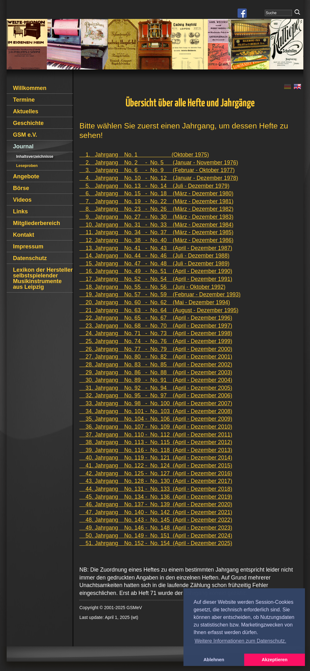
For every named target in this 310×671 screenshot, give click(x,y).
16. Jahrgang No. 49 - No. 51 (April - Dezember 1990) (155, 271)
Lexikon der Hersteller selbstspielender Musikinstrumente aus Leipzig (43, 278)
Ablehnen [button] (213, 659)
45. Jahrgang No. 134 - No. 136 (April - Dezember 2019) (155, 497)
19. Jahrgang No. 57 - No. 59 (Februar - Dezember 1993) (159, 294)
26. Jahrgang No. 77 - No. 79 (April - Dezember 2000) (155, 349)
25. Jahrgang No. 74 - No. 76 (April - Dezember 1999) (155, 341)
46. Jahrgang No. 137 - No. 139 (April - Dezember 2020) (155, 504)
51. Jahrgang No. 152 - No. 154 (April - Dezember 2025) (155, 543)
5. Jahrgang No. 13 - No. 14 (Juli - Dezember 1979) (154, 186)
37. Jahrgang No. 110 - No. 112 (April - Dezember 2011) (155, 434)
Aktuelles (25, 111)
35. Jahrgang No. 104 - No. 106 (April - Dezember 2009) (155, 419)
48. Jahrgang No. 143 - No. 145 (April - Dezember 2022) (155, 520)
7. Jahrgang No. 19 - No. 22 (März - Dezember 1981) (156, 201)
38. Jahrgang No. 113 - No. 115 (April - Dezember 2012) (155, 442)
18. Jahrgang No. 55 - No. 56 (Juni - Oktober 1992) (152, 287)
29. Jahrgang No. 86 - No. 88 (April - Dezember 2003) (155, 372)
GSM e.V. (25, 135)
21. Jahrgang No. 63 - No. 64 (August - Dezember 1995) (159, 310)
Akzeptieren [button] (275, 659)
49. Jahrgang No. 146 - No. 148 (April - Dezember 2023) (155, 528)
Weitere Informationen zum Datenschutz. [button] (240, 641)
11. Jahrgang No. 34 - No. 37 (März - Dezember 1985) (156, 232)
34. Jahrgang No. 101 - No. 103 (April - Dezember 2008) (155, 411)
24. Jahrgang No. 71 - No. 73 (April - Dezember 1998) (155, 333)
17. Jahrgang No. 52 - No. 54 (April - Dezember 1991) (155, 279)
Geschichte (28, 123)
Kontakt (23, 235)
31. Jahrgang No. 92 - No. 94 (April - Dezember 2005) (155, 388)
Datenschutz (30, 258)
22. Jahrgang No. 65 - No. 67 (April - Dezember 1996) (155, 318)
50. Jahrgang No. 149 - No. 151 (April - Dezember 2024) (155, 535)
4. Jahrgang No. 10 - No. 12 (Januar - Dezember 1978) (158, 178)
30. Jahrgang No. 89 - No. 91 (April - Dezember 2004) (155, 380)
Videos (22, 200)
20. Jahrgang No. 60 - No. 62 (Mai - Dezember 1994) (154, 302)
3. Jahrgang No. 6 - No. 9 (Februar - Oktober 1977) (157, 170)
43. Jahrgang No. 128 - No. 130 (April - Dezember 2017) (155, 481)
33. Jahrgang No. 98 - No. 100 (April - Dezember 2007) (155, 403)
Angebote (26, 176)
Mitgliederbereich (36, 223)
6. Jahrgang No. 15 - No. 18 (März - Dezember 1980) (156, 193)
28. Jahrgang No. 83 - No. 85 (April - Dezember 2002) (155, 364)
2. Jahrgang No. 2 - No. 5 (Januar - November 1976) (158, 162)
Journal (23, 146)
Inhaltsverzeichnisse (34, 156)
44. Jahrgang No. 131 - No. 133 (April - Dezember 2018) (155, 489)
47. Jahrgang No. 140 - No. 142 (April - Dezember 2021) (155, 512)
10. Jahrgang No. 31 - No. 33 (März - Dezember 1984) (156, 225)
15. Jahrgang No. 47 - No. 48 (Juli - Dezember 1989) (154, 263)
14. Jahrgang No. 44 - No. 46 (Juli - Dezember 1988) (154, 255)
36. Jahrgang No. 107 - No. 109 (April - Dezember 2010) (155, 427)
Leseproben (27, 165)
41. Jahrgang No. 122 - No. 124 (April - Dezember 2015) (155, 465)
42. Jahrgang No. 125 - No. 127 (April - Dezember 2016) (155, 473)
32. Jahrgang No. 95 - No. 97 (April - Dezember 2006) (155, 395)
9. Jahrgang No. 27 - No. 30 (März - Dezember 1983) (156, 217)
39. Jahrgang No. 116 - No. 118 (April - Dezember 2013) (155, 450)
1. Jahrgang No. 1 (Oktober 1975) (144, 154)
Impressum (28, 246)
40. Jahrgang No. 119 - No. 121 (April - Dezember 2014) (155, 457)
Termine (24, 100)
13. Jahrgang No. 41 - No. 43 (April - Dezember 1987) (155, 248)
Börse (21, 188)
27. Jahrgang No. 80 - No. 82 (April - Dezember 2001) (155, 356)
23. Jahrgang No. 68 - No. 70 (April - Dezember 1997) (155, 326)
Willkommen (29, 88)
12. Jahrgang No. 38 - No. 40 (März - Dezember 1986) (156, 240)
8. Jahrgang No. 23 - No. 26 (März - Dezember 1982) (156, 209)
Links (20, 211)
